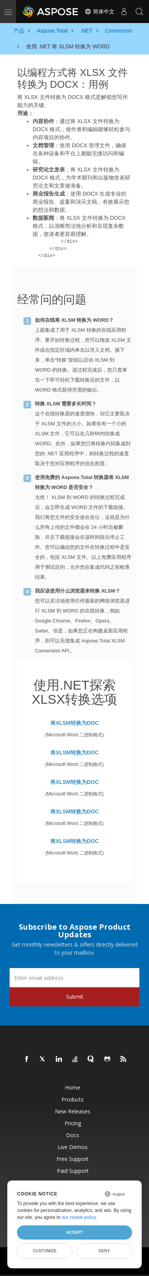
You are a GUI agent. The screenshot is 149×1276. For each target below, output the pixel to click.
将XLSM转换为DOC (74, 723)
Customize (45, 1250)
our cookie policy (79, 1217)
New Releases (72, 1111)
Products (72, 1099)
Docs (72, 1135)
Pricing (73, 1123)
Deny (104, 1250)
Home (72, 1087)
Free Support (72, 1158)
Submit (74, 996)
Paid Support (73, 1170)
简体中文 (99, 11)
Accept (74, 1232)
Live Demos (73, 1147)
